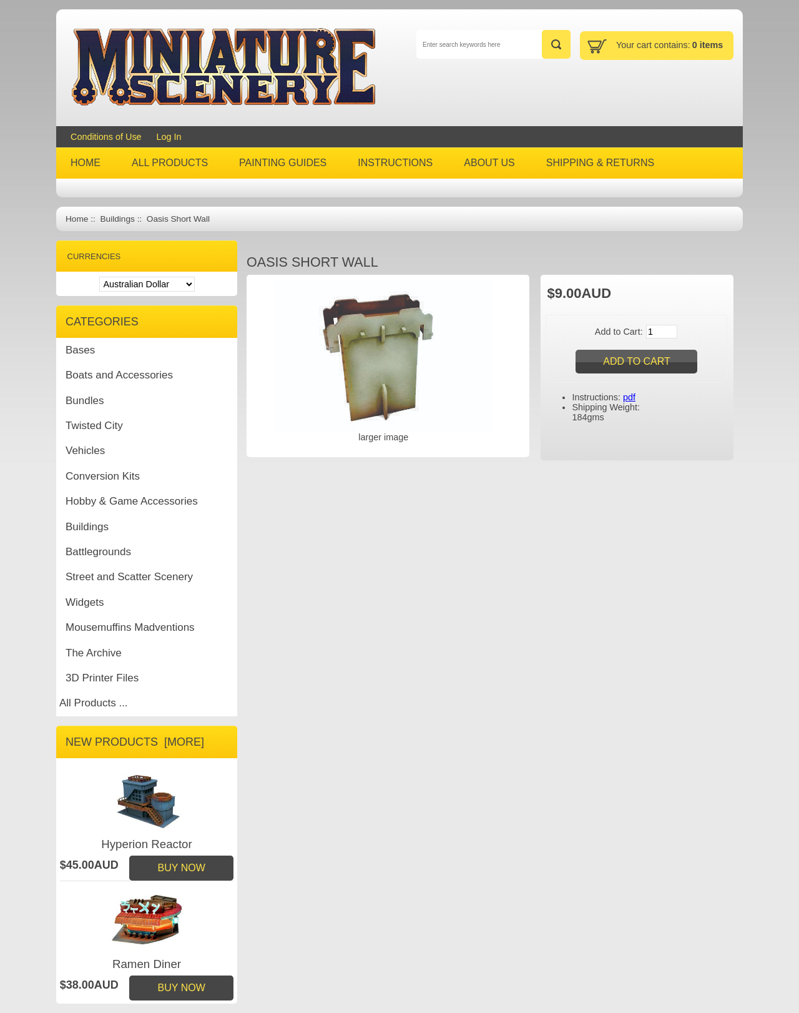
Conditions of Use (106, 137)
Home (77, 219)
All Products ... (93, 703)
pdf (629, 397)
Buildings (117, 219)
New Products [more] (135, 742)
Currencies (94, 256)
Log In (169, 137)
